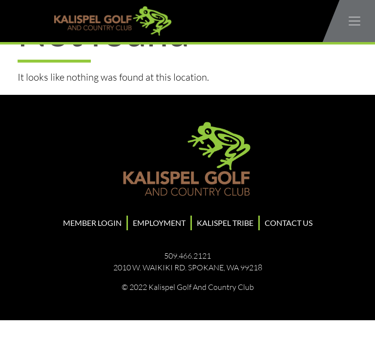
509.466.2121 (187, 256)
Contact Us (288, 222)
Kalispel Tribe (225, 222)
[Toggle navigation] (354, 21)
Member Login (92, 222)
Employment (159, 222)
